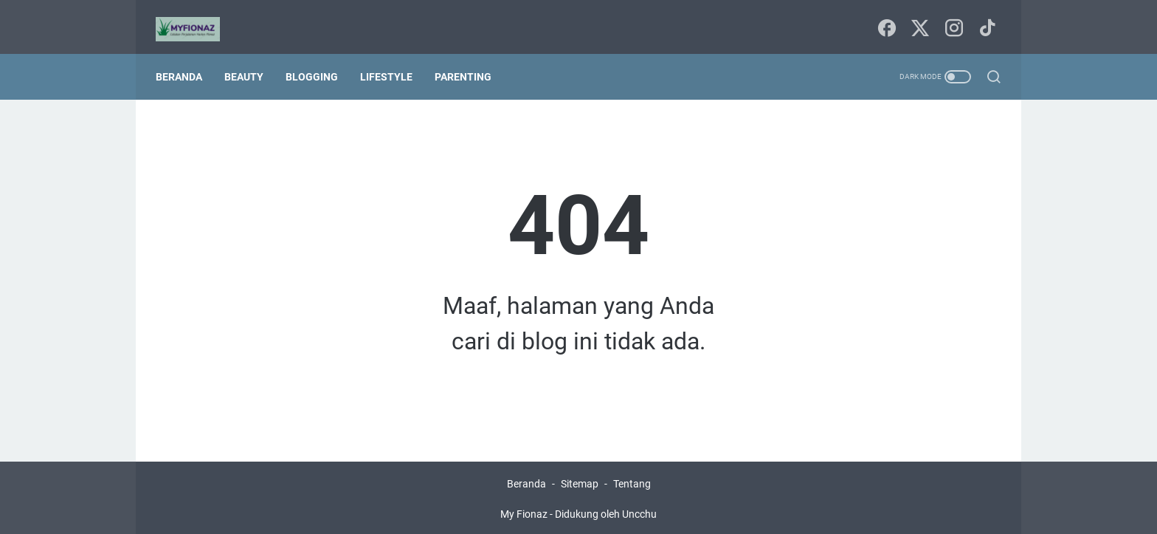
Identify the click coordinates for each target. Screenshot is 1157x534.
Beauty (250, 60)
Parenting (469, 60)
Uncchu (639, 511)
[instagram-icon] (951, 18)
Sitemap (579, 481)
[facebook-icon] (884, 18)
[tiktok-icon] (984, 18)
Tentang (632, 481)
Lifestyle (393, 60)
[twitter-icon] (918, 18)
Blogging (318, 60)
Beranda (185, 60)
